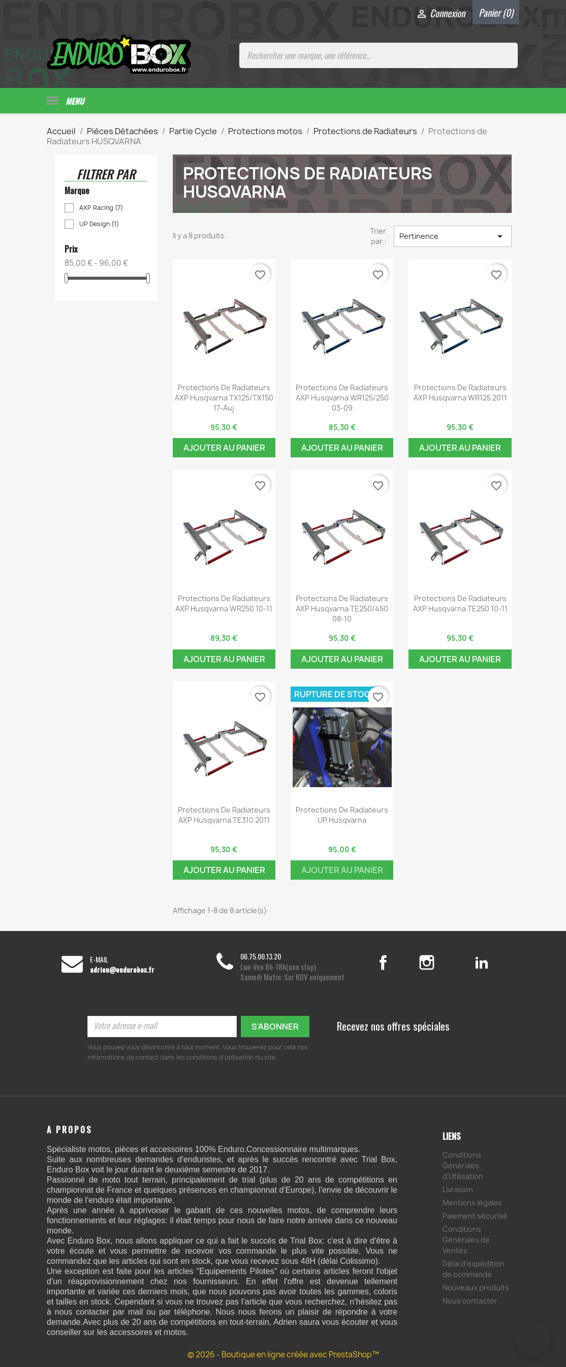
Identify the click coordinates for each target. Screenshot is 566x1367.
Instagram (439, 961)
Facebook (394, 961)
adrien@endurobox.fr (122, 969)
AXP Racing (101, 206)
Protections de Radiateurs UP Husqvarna (342, 813)
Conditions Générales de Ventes (466, 1238)
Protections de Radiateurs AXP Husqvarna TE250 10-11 (460, 602)
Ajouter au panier (224, 446)
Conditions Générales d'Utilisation (463, 1163)
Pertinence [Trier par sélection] (452, 235)
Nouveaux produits (476, 1286)
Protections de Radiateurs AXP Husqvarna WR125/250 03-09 (342, 397)
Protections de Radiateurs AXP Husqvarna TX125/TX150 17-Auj (224, 397)
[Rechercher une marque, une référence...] (378, 55)
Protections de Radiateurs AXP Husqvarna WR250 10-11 (223, 602)
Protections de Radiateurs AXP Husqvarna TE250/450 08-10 (342, 608)
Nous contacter (470, 1299)
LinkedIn (481, 961)
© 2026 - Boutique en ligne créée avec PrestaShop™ (283, 1353)
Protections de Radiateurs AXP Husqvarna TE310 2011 (224, 813)
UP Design (99, 223)
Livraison (458, 1188)
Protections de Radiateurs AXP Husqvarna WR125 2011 (460, 391)
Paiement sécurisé (475, 1214)
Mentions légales (472, 1201)
